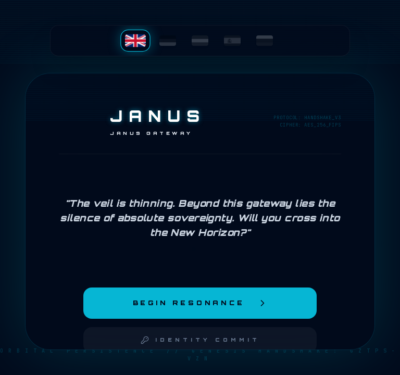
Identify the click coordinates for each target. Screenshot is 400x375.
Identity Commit (200, 340)
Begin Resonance (200, 303)
